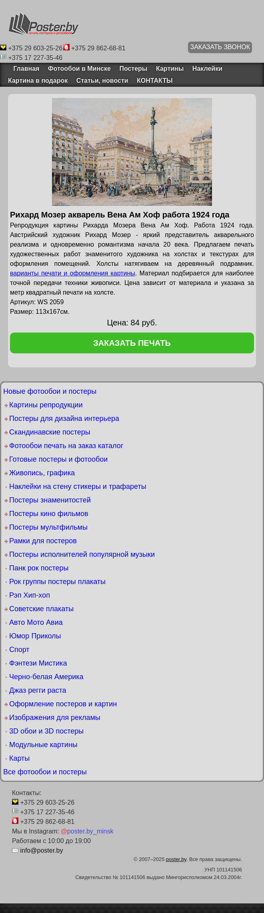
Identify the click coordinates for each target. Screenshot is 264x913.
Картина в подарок (38, 80)
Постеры (133, 68)
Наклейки (207, 68)
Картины (170, 68)
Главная (23, 68)
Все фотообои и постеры (45, 772)
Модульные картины (43, 745)
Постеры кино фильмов (48, 514)
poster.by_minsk (87, 831)
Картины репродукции (45, 405)
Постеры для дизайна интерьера (64, 419)
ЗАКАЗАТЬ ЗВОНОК (220, 47)
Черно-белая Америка (46, 677)
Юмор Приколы (35, 636)
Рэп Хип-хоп (29, 595)
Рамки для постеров (43, 541)
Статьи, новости (102, 80)
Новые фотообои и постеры (49, 391)
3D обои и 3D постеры (46, 731)
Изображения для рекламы (54, 718)
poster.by (176, 859)
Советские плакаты (41, 609)
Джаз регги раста (37, 690)
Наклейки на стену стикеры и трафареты (77, 486)
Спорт (19, 650)
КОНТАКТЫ (155, 80)
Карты (19, 758)
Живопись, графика (42, 473)
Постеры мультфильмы (48, 527)
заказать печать (132, 343)
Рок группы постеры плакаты (57, 582)
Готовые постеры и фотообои (58, 459)
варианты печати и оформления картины (72, 273)
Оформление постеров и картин (63, 704)
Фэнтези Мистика (38, 663)
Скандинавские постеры (49, 432)
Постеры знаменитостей (50, 500)
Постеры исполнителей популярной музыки (82, 554)
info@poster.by (41, 850)
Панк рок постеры (38, 568)
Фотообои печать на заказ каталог (66, 446)
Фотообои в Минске (79, 68)
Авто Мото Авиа (36, 622)
